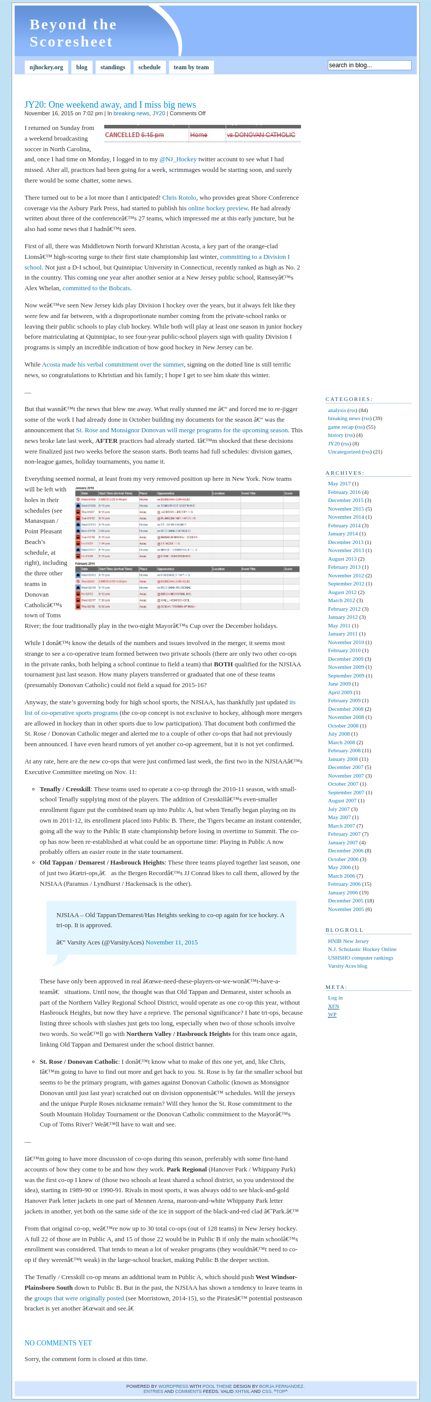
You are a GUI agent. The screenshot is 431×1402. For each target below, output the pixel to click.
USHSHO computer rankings (361, 958)
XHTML (242, 1391)
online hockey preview (218, 208)
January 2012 (343, 617)
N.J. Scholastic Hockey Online (362, 949)
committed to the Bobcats (96, 288)
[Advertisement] (356, 233)
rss (352, 410)
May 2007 (339, 817)
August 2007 (342, 800)
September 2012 (346, 583)
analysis (337, 410)
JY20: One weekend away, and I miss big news (110, 105)
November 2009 (346, 667)
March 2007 (341, 826)
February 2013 (344, 567)
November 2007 (346, 776)
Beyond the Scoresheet (74, 33)
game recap (341, 427)
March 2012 (341, 600)
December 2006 (346, 850)
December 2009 (346, 659)
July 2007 (339, 809)
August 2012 (342, 592)
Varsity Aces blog (348, 966)
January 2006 (343, 892)
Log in (335, 997)
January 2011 (343, 633)
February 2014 (344, 525)
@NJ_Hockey (178, 159)
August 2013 (342, 559)
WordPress (173, 1386)
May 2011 (339, 625)
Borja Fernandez (282, 1386)
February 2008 (344, 750)
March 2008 (341, 742)
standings (113, 67)
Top (280, 1391)
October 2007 (343, 784)
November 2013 (346, 550)
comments (188, 1391)
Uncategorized (344, 451)
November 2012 (346, 575)
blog (82, 67)
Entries (153, 1391)
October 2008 (343, 725)
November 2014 (346, 517)
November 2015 (346, 509)
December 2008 (346, 709)
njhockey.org (46, 67)
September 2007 (346, 792)
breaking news (131, 113)
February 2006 (344, 884)
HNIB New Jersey (348, 941)
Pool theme (217, 1386)
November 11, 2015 (172, 942)
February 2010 (344, 650)
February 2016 (344, 492)
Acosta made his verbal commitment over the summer (113, 364)
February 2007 (344, 834)
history (336, 435)
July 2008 (339, 734)
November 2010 (346, 642)
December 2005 (346, 900)
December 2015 (346, 500)
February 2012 (344, 609)
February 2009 (344, 700)
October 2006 (343, 859)
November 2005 (346, 909)
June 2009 (339, 684)
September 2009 (346, 675)
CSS (267, 1391)
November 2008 (346, 717)
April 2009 (340, 692)
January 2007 (343, 842)
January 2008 (343, 759)
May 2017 (339, 483)
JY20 (158, 113)
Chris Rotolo (179, 197)
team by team (191, 67)
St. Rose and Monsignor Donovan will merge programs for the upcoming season (182, 430)
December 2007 (346, 767)
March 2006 (341, 876)
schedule (150, 67)
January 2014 (343, 533)
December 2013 (346, 542)
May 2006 (339, 867)
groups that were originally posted (79, 1298)
